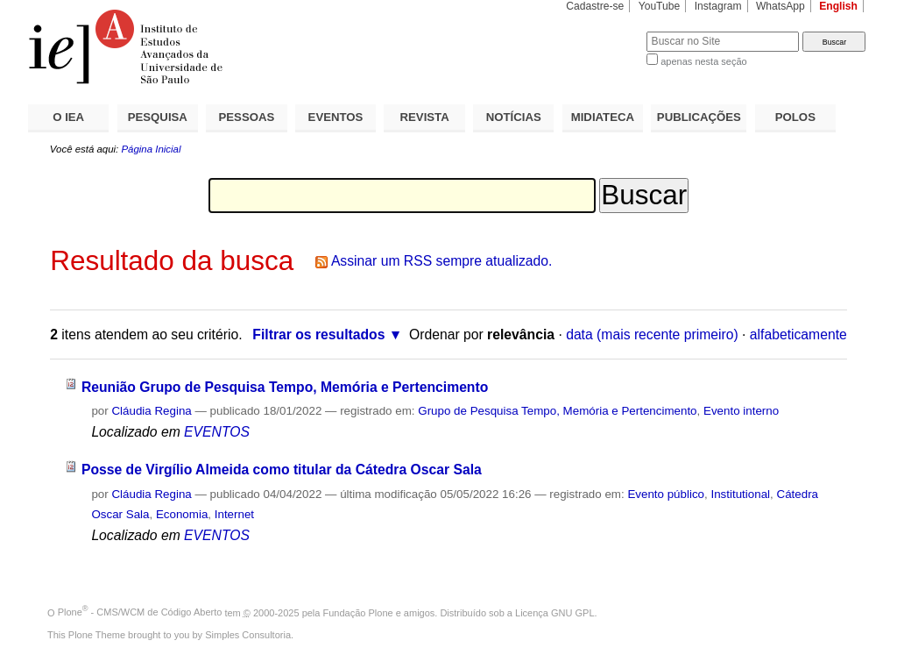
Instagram (718, 6)
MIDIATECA (602, 117)
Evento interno (741, 410)
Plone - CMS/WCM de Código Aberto (140, 612)
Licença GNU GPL (554, 612)
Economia (182, 514)
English (838, 6)
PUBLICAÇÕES (699, 117)
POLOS (795, 117)
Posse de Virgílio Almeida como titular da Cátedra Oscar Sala (281, 469)
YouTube (660, 6)
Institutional (740, 494)
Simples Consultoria (248, 635)
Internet (234, 514)
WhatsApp (780, 6)
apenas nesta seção (703, 61)
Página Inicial (150, 149)
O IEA (68, 117)
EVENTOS (336, 117)
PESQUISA (157, 117)
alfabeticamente (798, 334)
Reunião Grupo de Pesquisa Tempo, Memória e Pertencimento (284, 387)
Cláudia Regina (151, 410)
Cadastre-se (595, 6)
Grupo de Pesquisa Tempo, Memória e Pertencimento (557, 410)
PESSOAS (247, 117)
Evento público (665, 494)
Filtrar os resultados (318, 334)
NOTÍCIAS (513, 117)
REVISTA (424, 117)
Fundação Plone (358, 612)
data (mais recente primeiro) (652, 334)
